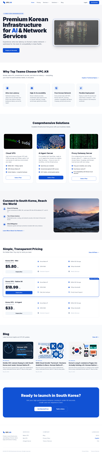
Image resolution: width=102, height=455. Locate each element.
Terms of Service (47, 441)
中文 (98, 441)
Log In (85, 2)
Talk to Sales (60, 409)
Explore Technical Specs (90, 78)
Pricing (39, 2)
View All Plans (94, 252)
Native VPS (26, 435)
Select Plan (18, 177)
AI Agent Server (27, 441)
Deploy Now (19, 271)
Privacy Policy (46, 438)
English (97, 438)
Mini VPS (25, 438)
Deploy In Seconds (11, 50)
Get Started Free (43, 409)
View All (95, 337)
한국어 (97, 435)
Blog (62, 2)
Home (32, 2)
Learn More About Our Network (13, 230)
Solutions (55, 2)
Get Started (94, 2)
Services (46, 2)
